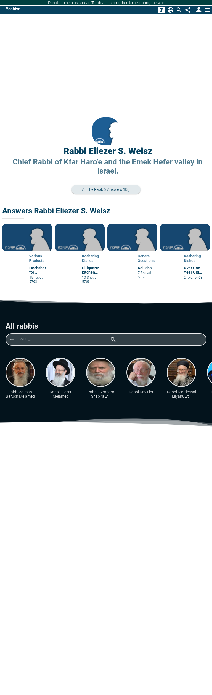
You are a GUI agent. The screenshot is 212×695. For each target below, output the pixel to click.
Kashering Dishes (90, 258)
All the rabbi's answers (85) (108, 189)
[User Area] (198, 10)
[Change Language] (170, 10)
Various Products (36, 258)
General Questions (146, 258)
